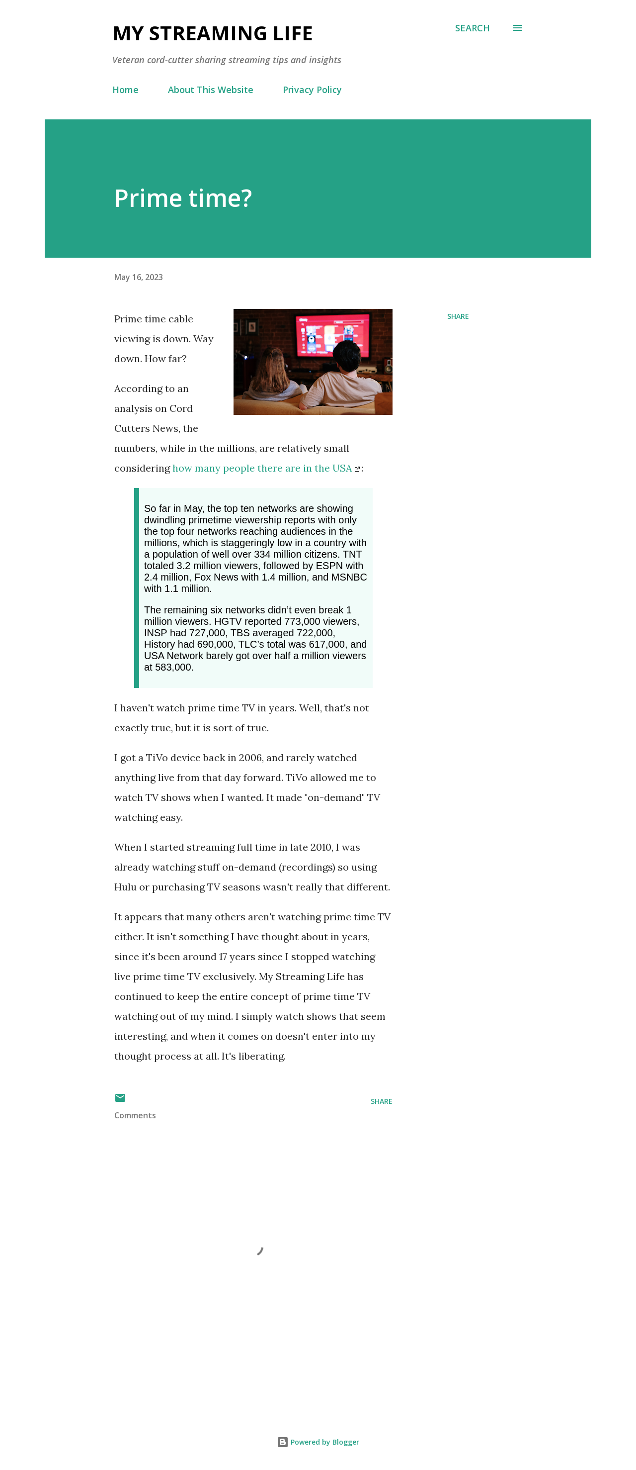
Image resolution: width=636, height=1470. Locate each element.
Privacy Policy (312, 90)
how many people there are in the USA (262, 468)
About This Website (210, 90)
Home (125, 90)
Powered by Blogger (318, 1442)
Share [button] (458, 316)
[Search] (472, 28)
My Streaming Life (212, 32)
